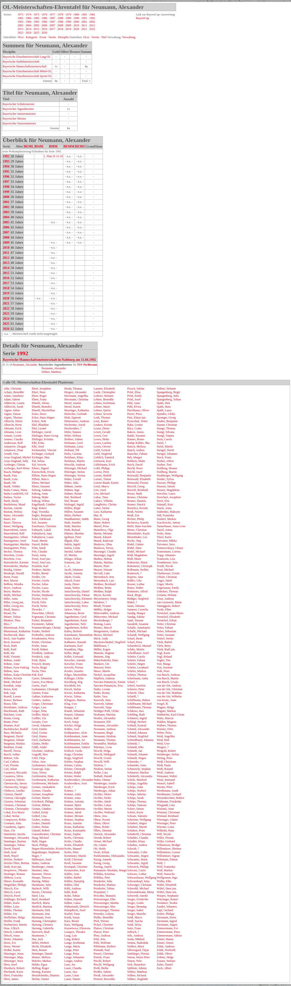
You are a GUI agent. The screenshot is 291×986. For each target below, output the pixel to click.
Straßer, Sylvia (165, 479)
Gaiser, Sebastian (42, 678)
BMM (53, 146)
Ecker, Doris (39, 414)
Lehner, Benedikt (104, 399)
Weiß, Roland (165, 769)
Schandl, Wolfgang (138, 635)
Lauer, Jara (70, 971)
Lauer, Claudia (72, 968)
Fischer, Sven (40, 598)
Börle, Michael (12, 682)
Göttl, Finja (38, 758)
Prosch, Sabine (135, 388)
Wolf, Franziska (166, 866)
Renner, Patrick (136, 504)
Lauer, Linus (71, 975)
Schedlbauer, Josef (138, 653)
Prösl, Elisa (134, 392)
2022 (92, 29)
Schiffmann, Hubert (138, 700)
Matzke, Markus (103, 562)
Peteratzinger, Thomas (107, 910)
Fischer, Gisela (40, 580)
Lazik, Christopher (104, 392)
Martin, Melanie (103, 533)
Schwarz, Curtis (136, 870)
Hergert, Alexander (75, 392)
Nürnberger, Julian (104, 790)
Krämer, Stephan (74, 819)
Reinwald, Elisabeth (139, 479)
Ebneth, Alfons (40, 403)
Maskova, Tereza (104, 548)
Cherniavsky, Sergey (16, 787)
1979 (68, 14)
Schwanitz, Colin (137, 852)
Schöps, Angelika (137, 783)
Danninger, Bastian (15, 841)
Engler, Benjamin (42, 515)
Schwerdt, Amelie (137, 895)
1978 (60, 14)
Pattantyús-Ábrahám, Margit (110, 870)
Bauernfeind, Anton (15, 530)
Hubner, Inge (71, 490)
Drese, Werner (12, 946)
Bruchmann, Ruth (14, 711)
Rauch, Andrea (135, 450)
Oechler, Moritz (103, 808)
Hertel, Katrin (72, 406)
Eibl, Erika (38, 443)
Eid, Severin (39, 464)
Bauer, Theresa (12, 522)
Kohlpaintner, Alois (75, 732)
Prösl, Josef (134, 399)
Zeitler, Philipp (165, 913)
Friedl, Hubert (40, 649)
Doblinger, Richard (15, 899)
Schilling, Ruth (136, 714)
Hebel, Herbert (40, 942)
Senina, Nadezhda (137, 942)
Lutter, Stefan (102, 508)
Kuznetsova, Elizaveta (77, 928)
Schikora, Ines (135, 711)
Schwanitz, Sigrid (137, 863)
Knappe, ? (70, 707)
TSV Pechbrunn (87, 364)
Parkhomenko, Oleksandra (109, 856)
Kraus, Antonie (73, 823)
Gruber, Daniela (41, 823)
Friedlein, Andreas (42, 653)
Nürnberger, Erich (104, 787)
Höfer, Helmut (72, 435)
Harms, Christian (42, 892)
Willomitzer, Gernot (168, 852)
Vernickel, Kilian (167, 620)
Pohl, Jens (100, 939)
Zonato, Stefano (166, 961)
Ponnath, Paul (102, 950)
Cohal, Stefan (11, 816)
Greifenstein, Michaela (45, 783)
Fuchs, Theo (39, 671)
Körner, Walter (72, 776)
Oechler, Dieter (102, 794)
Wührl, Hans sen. (167, 892)
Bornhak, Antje (12, 685)
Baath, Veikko (12, 486)
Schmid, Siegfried (137, 736)
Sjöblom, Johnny (137, 968)
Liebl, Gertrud (102, 450)
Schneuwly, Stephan (139, 769)
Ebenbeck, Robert (14, 968)
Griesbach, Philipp (42, 801)
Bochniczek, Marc (14, 635)
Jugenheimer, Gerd (75, 616)
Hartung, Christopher (44, 921)
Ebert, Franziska (13, 975)
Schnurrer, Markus (138, 772)
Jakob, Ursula (72, 577)
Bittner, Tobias (12, 616)
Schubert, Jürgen (137, 823)
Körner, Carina (73, 765)
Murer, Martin (102, 671)
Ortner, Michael (103, 841)
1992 (92, 18)
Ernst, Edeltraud (41, 519)
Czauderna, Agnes (14, 827)
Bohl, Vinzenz (12, 656)
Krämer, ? (70, 790)
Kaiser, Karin (72, 638)
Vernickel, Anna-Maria (170, 613)
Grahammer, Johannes (45, 765)
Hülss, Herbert (72, 515)
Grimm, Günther (41, 808)
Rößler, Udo (134, 580)
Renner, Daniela (136, 501)
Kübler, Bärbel (72, 877)
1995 (36, 21)
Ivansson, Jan (72, 562)
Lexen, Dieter (102, 428)
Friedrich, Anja (41, 656)
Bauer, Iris (10, 519)
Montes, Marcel (103, 627)
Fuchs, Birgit (39, 667)
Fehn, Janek (39, 548)
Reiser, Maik (134, 493)
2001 (84, 21)
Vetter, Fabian (165, 627)
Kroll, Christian (73, 859)
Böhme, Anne (12, 664)
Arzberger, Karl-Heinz (17, 468)
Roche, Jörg (134, 540)
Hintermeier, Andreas (76, 421)
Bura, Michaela (12, 732)
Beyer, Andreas (12, 587)
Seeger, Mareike (136, 913)
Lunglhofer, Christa (105, 504)
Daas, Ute (9, 830)
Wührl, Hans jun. (167, 888)
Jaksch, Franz (72, 580)
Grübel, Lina (39, 816)
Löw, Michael (102, 493)
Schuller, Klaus (136, 841)
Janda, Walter (72, 587)
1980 (76, 14)
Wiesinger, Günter (167, 819)
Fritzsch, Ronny (41, 664)
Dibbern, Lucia (12, 877)
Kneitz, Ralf (71, 718)
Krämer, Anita (72, 794)
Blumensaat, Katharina (17, 631)
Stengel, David (165, 450)
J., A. (67, 566)
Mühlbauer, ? (101, 645)
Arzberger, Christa (14, 464)
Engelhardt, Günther (44, 504)
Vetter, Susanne (166, 635)
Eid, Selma (38, 461)
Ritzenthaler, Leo (137, 537)
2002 (92, 21)
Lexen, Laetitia (102, 443)
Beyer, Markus (12, 591)
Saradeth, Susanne (138, 624)
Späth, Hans (164, 406)
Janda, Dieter (71, 584)
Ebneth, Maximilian (43, 410)
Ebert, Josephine (41, 388)
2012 (92, 25)
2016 (44, 29)
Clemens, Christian (15, 805)
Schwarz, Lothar (136, 874)
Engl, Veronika (40, 511)
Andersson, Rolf (13, 443)
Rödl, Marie (134, 558)
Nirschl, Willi (101, 761)
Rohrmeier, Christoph (139, 566)
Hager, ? (37, 856)
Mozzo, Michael (103, 635)
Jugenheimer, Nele (75, 624)
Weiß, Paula (164, 765)
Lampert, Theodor (74, 932)
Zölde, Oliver (164, 953)
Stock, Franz (164, 457)
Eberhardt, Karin (13, 971)
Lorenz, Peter (101, 472)
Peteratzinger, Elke (105, 899)
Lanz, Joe (69, 964)
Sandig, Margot (136, 613)
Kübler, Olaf (71, 885)
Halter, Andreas (41, 863)
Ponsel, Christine (104, 953)
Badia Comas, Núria (15, 490)
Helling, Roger (40, 968)
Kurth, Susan (71, 917)
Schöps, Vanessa (136, 805)
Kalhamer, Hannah (75, 642)
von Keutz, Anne (166, 700)
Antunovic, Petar (13, 450)
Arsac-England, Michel (17, 457)
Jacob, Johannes (73, 569)
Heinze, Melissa (41, 957)
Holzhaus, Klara (73, 457)
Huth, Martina (72, 526)
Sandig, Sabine (136, 616)
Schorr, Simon (135, 808)
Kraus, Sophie (72, 834)
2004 (28, 25)
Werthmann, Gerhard (169, 794)
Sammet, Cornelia (137, 609)
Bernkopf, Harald (14, 573)
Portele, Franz (102, 957)
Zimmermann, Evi (167, 928)
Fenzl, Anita (39, 555)
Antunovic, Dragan (15, 446)
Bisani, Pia (10, 613)
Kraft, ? (68, 787)
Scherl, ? (132, 682)
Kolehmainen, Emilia (76, 743)
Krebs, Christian (73, 837)
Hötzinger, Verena (74, 475)
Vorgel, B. (163, 703)
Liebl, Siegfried (103, 453)
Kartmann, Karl (73, 645)
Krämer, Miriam (73, 816)
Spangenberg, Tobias (169, 399)
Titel (103, 37)
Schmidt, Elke (135, 747)
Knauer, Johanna (74, 714)
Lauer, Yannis (72, 979)
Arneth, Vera (11, 453)
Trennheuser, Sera (167, 562)
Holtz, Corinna (72, 453)
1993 (20, 21)
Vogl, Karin (163, 653)
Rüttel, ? (132, 602)
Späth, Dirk (163, 403)
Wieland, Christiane (168, 812)
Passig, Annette (103, 859)
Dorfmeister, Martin (15, 924)
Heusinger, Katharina (76, 410)
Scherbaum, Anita (137, 678)
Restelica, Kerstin (137, 508)
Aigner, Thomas (13, 417)
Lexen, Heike (101, 439)
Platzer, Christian (104, 928)
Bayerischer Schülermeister (19, 104)
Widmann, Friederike (169, 801)
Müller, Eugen (102, 649)
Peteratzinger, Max (105, 906)
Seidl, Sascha (135, 921)
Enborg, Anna (40, 493)
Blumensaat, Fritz (14, 627)
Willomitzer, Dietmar (169, 848)
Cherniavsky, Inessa (15, 783)
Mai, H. (98, 515)
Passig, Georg (102, 863)
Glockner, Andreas (43, 750)
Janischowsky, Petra (76, 606)
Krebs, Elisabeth (73, 845)
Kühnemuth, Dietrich (76, 906)
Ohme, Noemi (102, 819)
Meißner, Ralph (103, 591)
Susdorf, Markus (166, 519)
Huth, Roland (72, 530)
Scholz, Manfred (137, 779)
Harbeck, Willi (40, 888)
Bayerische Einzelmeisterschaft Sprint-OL (27, 76)
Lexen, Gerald (102, 432)
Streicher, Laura (166, 493)
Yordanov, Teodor (167, 903)
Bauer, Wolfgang (13, 526)
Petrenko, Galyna (104, 913)
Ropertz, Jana (135, 577)
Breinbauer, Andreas (15, 707)
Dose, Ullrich (11, 928)
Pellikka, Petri (102, 877)
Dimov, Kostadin (13, 881)
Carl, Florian (11, 765)
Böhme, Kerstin (13, 678)
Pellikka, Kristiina (104, 874)
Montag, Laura (102, 624)
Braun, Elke (10, 703)
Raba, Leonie (135, 424)
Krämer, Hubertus (74, 808)
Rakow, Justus (135, 432)
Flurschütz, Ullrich (43, 613)
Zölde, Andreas (165, 946)
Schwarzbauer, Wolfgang (141, 877)
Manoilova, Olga (103, 530)
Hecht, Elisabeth (41, 946)
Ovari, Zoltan (101, 852)
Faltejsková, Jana (42, 533)
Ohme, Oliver (102, 823)
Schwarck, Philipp (138, 866)
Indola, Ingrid (72, 544)
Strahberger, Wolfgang (170, 475)
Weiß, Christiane (166, 761)
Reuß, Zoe (133, 515)
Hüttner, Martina (74, 533)
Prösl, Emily (134, 395)
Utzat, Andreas (165, 598)
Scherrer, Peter (135, 689)
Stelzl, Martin (165, 446)
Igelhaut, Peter (72, 537)
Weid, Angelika (166, 736)
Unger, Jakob (164, 580)
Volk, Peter (163, 671)
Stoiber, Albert (165, 461)
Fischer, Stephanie (42, 595)
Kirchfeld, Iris (72, 685)
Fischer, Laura (40, 587)
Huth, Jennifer (72, 522)
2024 (28, 32)
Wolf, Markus (165, 870)
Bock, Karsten (12, 642)
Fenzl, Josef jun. (41, 558)
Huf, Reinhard (72, 497)
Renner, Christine (137, 497)
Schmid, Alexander (138, 729)
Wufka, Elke (164, 881)
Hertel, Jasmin (72, 403)
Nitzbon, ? (100, 765)
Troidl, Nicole (165, 566)
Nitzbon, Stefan (103, 769)
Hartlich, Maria (41, 903)
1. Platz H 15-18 (53, 156)
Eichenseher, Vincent (44, 450)
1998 (60, 21)
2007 (52, 25)
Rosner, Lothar (136, 584)
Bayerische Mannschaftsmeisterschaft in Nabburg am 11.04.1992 (49, 360)
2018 (60, 29)
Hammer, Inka (40, 870)
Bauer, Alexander (14, 515)
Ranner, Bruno (135, 439)
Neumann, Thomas (105, 740)
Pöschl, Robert (102, 961)
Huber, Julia (71, 482)
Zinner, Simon (165, 942)
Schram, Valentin (137, 816)
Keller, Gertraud (73, 656)
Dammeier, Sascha (14, 834)
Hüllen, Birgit (72, 508)
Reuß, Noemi (135, 511)
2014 (28, 29)
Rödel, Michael (136, 551)
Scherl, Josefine (136, 685)
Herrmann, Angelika (76, 395)
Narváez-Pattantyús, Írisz (108, 685)
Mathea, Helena (103, 558)
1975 (36, 14)
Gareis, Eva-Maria (42, 682)
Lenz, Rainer (101, 421)
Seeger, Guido (135, 903)
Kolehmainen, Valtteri (77, 747)
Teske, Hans (164, 533)
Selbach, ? (133, 932)
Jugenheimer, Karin (75, 620)
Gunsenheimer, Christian (46, 834)
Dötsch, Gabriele (13, 932)
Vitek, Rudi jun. (166, 649)
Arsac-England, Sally (16, 461)
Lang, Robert (71, 939)
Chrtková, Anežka (14, 790)
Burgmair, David (13, 736)
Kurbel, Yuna (72, 913)
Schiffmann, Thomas (139, 707)
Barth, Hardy (11, 501)
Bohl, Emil (10, 649)
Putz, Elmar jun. (136, 417)
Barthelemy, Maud (14, 504)
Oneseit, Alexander (105, 834)
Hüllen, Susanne (73, 511)
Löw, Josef (100, 490)
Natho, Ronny (102, 693)
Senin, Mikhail (135, 939)
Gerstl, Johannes (41, 725)
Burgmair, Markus (14, 743)
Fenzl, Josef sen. (41, 562)
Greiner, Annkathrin (43, 787)
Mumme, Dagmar (104, 653)
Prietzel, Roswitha (104, 979)
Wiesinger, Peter (166, 823)
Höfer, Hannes (72, 432)
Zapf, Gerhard (165, 910)
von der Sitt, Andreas (169, 685)
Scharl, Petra (134, 642)
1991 (84, 18)
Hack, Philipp (40, 845)
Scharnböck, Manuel (139, 645)
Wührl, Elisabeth (166, 885)
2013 (20, 29)
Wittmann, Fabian (167, 859)
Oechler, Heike (102, 798)
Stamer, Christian (167, 424)
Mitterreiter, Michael (106, 616)
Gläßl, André (39, 747)
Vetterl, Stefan (165, 638)
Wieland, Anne (165, 808)
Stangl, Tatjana (165, 435)
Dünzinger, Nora (13, 961)
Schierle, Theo (135, 693)
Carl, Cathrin (11, 761)
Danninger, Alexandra (16, 837)
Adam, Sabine (12, 399)
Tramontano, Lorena (168, 551)
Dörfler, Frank (12, 921)
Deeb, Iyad (10, 852)
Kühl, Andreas (72, 888)
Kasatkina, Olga (73, 649)
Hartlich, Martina (42, 906)
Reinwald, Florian (137, 482)
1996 (44, 21)
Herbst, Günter (40, 979)
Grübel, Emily (40, 812)
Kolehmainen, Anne (75, 736)
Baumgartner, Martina (16, 544)
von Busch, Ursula (167, 682)
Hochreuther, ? (72, 428)
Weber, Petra (164, 732)
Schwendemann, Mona (140, 892)
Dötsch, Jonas (12, 935)
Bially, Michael (12, 595)
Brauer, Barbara (13, 700)
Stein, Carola (164, 439)
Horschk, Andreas (74, 464)
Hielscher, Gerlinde (75, 414)
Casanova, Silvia (13, 776)
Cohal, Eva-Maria (14, 812)
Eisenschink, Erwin (43, 472)
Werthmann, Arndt (167, 790)
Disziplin (63, 37)
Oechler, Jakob (102, 801)
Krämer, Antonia (74, 801)
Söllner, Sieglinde (137, 979)
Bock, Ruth (10, 645)
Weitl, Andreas (165, 772)
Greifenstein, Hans (43, 776)
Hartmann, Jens (41, 913)
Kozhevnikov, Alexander (78, 779)
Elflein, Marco (40, 479)
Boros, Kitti (10, 689)
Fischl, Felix (39, 602)
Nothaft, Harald (103, 776)
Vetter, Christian (166, 624)
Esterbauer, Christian (44, 526)
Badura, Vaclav (12, 497)
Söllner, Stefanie (166, 388)
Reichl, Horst (135, 468)
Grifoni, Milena (41, 805)
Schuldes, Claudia (137, 837)
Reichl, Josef (134, 472)
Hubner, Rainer (73, 493)
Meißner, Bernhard (105, 584)
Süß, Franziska (165, 515)
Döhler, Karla (12, 903)
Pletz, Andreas (102, 935)
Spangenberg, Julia (168, 395)
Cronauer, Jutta (12, 823)
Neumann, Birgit (103, 732)
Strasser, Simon (166, 486)
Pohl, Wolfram (102, 942)
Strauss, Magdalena (168, 490)
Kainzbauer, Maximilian (78, 635)
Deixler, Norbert (13, 859)
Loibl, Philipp (102, 468)
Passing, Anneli (103, 866)
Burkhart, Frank (13, 747)
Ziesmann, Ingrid (167, 921)
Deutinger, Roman (14, 874)
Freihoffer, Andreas (43, 635)
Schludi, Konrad (136, 725)
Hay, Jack (37, 939)
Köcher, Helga (72, 725)
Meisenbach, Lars (104, 580)
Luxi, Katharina (103, 511)
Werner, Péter (164, 787)
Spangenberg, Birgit (168, 392)
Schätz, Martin (135, 649)
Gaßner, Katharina (42, 696)
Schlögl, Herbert (136, 722)
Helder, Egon (39, 964)
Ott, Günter (100, 845)
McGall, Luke (102, 573)
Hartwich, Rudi (41, 932)
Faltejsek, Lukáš (41, 530)
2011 (84, 25)
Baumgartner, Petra (15, 548)
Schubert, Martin (137, 827)
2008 (60, 25)
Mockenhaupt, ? (103, 620)
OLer (21, 37)
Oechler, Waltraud (104, 812)
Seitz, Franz (134, 928)
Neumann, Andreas (105, 729)
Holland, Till (71, 450)
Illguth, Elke (71, 540)
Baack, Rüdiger (13, 472)
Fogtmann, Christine (44, 616)
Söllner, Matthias (51, 372)
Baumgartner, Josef (15, 540)
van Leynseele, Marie (169, 602)
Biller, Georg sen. (14, 606)
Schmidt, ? (133, 743)
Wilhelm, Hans (165, 830)
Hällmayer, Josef (41, 859)
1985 (36, 18)
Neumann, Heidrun (105, 736)
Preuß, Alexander (104, 975)
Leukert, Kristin (103, 424)
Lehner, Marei (102, 406)
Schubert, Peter (136, 830)
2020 (76, 29)
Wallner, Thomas (167, 725)
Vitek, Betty (164, 645)
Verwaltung (128, 37)
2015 (36, 29)
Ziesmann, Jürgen (167, 924)
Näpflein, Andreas (104, 678)
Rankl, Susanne (136, 435)
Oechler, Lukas (102, 805)
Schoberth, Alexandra (139, 776)
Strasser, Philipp (166, 482)
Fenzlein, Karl (40, 566)
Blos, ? (8, 624)
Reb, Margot (134, 457)
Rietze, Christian (137, 530)
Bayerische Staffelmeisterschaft (21, 61)
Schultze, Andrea (137, 845)
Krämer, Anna (72, 798)
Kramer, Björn (72, 805)
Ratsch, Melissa (136, 446)
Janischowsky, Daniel (76, 591)
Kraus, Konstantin (74, 830)
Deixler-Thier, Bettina (16, 863)
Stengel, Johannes (167, 453)
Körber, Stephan (73, 761)
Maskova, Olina (103, 544)
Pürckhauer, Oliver (138, 410)
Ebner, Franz (39, 399)
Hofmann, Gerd (73, 443)
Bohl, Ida (9, 653)
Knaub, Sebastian (74, 711)
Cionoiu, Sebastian (15, 801)
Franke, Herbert (41, 631)
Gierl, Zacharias (41, 740)
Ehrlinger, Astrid (41, 432)
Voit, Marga (163, 664)
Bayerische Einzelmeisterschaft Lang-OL (27, 56)
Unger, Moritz (165, 584)
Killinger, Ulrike (74, 678)
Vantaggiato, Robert (168, 606)
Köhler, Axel (71, 729)
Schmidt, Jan (134, 750)
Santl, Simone (135, 620)
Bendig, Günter (12, 569)
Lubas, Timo (101, 497)
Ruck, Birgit (134, 595)
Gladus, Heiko (40, 743)
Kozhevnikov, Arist (75, 783)
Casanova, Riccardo (15, 772)
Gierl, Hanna (39, 736)
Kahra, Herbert (73, 631)
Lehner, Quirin (102, 410)
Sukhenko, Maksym (168, 511)
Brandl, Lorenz (12, 696)
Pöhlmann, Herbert (105, 946)
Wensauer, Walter (167, 776)
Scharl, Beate (135, 638)
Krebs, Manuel (72, 848)
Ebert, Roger (39, 395)
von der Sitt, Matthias (169, 693)
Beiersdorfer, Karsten (16, 562)
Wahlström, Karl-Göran (170, 714)
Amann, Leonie (13, 435)
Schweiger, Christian (139, 885)
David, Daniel (12, 848)
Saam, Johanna (136, 606)
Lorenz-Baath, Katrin (106, 482)
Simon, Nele (134, 961)
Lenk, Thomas (102, 417)
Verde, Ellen (164, 609)
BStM (39, 146)
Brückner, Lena (12, 714)
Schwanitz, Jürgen (138, 856)
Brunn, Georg (12, 718)
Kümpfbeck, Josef (74, 910)
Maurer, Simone (103, 569)
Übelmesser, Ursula (168, 573)
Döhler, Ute (10, 913)
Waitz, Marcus (165, 718)
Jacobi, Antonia (73, 573)
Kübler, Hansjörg (74, 881)
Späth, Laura (164, 410)
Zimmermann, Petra (168, 932)
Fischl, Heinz (39, 606)
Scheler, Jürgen (136, 664)
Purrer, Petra (134, 414)
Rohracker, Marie (137, 562)
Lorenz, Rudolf (102, 475)
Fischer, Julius (40, 584)
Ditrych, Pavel (12, 895)
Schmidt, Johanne (137, 754)
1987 (52, 18)
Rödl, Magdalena (137, 555)
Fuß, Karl (37, 674)
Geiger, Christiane (42, 703)
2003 (20, 25)
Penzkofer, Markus (105, 885)
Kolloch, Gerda (73, 750)
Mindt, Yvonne (102, 606)
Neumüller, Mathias (105, 743)
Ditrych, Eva (11, 888)
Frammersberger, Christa (46, 627)
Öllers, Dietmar (103, 830)
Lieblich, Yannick (104, 457)
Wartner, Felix (165, 729)
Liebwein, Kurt (102, 461)
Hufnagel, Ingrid (74, 504)
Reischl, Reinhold (137, 490)
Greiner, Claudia (41, 790)
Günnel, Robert (41, 830)
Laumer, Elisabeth (104, 388)
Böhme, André (12, 660)
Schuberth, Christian (139, 834)
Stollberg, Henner (167, 468)
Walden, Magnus (166, 722)
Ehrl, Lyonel (39, 428)
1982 (92, 14)
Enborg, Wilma (41, 501)
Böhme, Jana (11, 671)
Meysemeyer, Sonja (105, 598)
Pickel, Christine (103, 924)
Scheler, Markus (136, 671)
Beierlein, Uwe (12, 558)
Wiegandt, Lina (166, 805)
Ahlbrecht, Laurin (14, 403)
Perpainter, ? (101, 892)
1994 (28, 21)
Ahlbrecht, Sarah (13, 406)
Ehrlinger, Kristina (43, 439)
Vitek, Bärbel (164, 642)
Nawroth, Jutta (102, 700)
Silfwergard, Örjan (138, 950)
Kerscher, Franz (73, 664)
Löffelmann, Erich (104, 464)
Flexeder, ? (38, 609)
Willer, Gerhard (166, 841)
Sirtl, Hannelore (136, 964)
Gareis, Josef (39, 685)
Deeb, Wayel (11, 856)
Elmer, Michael (41, 482)
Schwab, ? (133, 848)
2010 (76, 25)
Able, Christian (12, 388)
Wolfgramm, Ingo (167, 877)
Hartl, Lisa (38, 895)
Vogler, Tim (163, 660)
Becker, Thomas (13, 551)
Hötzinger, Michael (75, 468)
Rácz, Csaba (134, 428)
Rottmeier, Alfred (137, 591)
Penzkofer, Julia (103, 881)
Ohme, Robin (101, 827)
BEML (29, 146)
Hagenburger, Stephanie (46, 852)
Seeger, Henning (137, 906)
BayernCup (142, 18)
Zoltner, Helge (165, 957)
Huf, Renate (71, 501)
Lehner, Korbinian (104, 403)
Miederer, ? (100, 602)
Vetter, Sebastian (166, 631)
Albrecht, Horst (13, 424)
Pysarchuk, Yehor (137, 421)
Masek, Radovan (103, 540)
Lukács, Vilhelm (103, 501)
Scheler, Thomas (137, 674)
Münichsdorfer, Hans (106, 660)
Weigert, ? (163, 747)
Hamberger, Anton (42, 866)
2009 (68, 25)
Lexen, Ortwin (102, 446)
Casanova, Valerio (14, 779)
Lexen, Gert (100, 435)
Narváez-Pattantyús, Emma (109, 682)
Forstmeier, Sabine (43, 624)
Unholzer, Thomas (167, 591)
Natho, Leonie (102, 689)
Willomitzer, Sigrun (168, 856)
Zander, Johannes (167, 906)
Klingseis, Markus (74, 700)
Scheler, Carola (136, 656)
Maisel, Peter (101, 526)
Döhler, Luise (12, 906)
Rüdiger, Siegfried (138, 598)
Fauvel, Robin (40, 544)
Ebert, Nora (38, 392)
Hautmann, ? (39, 935)
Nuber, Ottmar (102, 779)
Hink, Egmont (72, 417)
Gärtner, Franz (40, 693)
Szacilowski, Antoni (168, 522)
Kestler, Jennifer (73, 671)
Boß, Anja (9, 693)
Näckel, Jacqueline (105, 674)
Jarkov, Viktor (72, 609)
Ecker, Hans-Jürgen (43, 417)
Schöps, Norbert (136, 790)
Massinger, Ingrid (104, 555)
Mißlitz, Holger (103, 609)
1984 (28, 18)
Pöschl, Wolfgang (104, 964)
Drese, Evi (10, 942)
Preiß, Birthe (101, 968)
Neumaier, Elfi (102, 722)
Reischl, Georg (136, 486)
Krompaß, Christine (75, 866)
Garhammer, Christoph (45, 689)
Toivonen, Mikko (167, 540)
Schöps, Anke (135, 787)
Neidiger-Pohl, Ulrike (106, 711)
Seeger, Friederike (137, 899)
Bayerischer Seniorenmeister (19, 123)
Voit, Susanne (165, 667)
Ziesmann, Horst (166, 917)
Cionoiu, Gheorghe (15, 798)
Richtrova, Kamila (138, 522)
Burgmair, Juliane (14, 740)
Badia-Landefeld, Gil (16, 493)
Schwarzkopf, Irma (138, 881)
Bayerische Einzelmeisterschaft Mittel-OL (27, 71)
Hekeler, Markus (41, 961)
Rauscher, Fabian (137, 453)
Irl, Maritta (70, 555)
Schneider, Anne (136, 765)
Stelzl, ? (161, 443)
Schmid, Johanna (137, 732)
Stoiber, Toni (164, 464)
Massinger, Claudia (105, 551)
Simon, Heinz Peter (138, 957)
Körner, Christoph (74, 769)
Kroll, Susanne (72, 863)
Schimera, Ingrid (137, 718)
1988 (60, 18)
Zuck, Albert (164, 968)
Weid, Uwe (163, 743)
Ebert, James (11, 979)
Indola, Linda (72, 548)
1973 (20, 14)
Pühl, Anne (133, 403)
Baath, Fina (10, 475)
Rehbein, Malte (136, 461)
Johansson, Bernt (74, 613)
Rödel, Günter (135, 544)
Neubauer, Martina (104, 714)
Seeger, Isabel (135, 910)
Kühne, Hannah (73, 899)
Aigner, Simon (12, 414)
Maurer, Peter (102, 566)
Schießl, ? (133, 696)
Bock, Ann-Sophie (14, 638)
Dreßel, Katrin (12, 950)
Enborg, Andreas (41, 490)
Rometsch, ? (134, 573)
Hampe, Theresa (41, 877)
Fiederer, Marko (41, 569)
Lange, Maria (72, 946)
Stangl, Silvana (165, 432)
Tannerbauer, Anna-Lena (171, 526)
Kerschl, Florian (73, 667)
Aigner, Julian (12, 410)
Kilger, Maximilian (75, 674)
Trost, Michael (165, 569)
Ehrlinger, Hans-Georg (45, 435)
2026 (44, 32)
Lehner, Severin (103, 414)
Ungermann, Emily (168, 587)
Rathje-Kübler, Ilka (138, 443)
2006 (44, 25)
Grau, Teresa (39, 772)
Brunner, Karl (12, 725)
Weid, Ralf (163, 740)
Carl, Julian (10, 769)
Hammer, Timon (41, 874)
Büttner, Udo (11, 758)
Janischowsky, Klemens (78, 598)
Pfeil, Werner (101, 921)
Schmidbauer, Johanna (140, 740)
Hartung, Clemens (42, 924)
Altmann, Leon (12, 432)
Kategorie (31, 37)
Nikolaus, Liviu (103, 747)
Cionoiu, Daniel (13, 794)
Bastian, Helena (13, 511)
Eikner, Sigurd (40, 468)
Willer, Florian (165, 837)
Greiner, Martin (41, 798)
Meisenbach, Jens (104, 577)
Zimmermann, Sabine (169, 935)
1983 (20, 18)
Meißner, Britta (103, 587)
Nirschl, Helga (102, 750)
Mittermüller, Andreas (106, 613)
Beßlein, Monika (13, 584)
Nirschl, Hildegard (104, 754)
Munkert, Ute (101, 664)
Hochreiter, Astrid (74, 424)
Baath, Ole (10, 482)
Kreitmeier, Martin (75, 856)
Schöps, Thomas (136, 801)
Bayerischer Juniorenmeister (19, 113)
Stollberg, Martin (167, 472)
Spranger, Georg (166, 417)
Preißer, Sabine (102, 971)
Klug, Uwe (70, 703)
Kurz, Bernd (71, 921)
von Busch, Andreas (168, 674)
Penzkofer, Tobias (104, 888)
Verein (52, 37)
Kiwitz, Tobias (72, 696)
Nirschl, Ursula (102, 758)
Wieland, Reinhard (167, 816)
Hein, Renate (39, 950)
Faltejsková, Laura (42, 537)
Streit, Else (163, 501)
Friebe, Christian (41, 642)
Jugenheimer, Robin (75, 627)
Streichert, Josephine (169, 497)
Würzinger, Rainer (167, 899)
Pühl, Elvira (134, 406)
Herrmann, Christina (76, 399)
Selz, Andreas (135, 935)
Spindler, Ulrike (166, 414)
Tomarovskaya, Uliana (170, 548)
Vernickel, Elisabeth (168, 616)
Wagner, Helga (165, 707)
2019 (68, 29)
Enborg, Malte (40, 497)
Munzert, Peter (102, 667)
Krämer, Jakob (72, 812)
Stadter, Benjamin (167, 421)
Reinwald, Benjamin (139, 475)
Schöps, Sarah (135, 798)
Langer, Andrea (73, 961)
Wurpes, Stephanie (167, 895)
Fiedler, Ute (39, 577)
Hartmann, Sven (41, 917)
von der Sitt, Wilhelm (169, 696)
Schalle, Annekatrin (138, 627)
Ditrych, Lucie (12, 892)
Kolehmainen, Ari (74, 740)
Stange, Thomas (166, 428)
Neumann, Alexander (25, 364)
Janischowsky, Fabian (77, 595)
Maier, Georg (101, 519)
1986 (44, 18)
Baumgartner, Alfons (16, 537)
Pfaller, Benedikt (103, 917)
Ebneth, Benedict (42, 406)
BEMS (80, 146)
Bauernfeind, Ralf (14, 533)
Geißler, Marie (40, 714)
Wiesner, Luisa (165, 827)
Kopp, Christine (73, 754)
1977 (52, 14)
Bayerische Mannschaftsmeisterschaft (25, 66)
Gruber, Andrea (41, 819)
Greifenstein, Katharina (45, 779)
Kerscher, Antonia (74, 660)
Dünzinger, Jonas (14, 953)
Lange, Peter (71, 950)
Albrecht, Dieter (13, 421)
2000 (76, 21)
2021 (84, 29)
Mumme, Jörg (102, 656)
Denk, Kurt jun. (13, 866)
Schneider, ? (134, 761)
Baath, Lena (11, 479)
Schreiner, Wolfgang (139, 819)
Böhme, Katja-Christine (17, 674)
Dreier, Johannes (13, 939)
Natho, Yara (100, 696)
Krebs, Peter (71, 852)
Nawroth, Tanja (103, 707)
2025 (36, 32)
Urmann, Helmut (166, 595)
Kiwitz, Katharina (74, 693)
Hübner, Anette (73, 486)
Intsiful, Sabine (73, 551)
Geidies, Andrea (41, 700)
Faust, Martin (40, 540)
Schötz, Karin (135, 812)
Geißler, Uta (39, 718)
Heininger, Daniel (42, 953)
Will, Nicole (164, 834)
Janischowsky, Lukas (76, 602)
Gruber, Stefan (40, 827)
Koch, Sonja (71, 722)
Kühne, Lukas (72, 903)
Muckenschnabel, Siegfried (109, 642)
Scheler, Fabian (136, 660)
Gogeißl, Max (40, 754)
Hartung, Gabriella (43, 928)
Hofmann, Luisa (73, 446)
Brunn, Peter (11, 722)
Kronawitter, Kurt (74, 870)
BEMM (69, 146)
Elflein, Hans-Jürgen (44, 475)
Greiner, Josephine (43, 794)
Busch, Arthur (12, 754)
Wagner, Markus (166, 711)
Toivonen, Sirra (166, 544)
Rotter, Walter (135, 587)
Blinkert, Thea (12, 620)
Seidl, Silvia (134, 924)
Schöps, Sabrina (136, 794)
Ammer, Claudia (13, 439)
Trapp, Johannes (166, 555)
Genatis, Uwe (40, 722)
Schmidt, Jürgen (136, 758)
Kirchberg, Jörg (73, 682)
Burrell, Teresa (12, 750)
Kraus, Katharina (74, 827)
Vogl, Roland (164, 656)
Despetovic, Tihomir (16, 870)
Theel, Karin (164, 537)
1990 (76, 18)
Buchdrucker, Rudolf (16, 729)
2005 (36, 25)
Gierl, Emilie (39, 729)
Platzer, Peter (101, 932)
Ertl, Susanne (39, 522)
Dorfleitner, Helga (14, 917)
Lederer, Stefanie (104, 395)
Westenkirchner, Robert (170, 798)
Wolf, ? (161, 863)
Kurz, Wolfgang (73, 924)
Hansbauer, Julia (41, 885)
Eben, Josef (10, 964)
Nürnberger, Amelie (105, 783)
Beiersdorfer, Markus (16, 566)
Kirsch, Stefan (72, 689)
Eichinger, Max (41, 457)
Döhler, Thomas (13, 910)
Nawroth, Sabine (103, 703)
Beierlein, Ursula (13, 555)
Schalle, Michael (137, 631)
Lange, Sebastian (74, 957)
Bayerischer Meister (14, 118)
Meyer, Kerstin (102, 595)
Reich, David (134, 464)
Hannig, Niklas (41, 881)
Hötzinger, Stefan (74, 472)
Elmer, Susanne (41, 486)
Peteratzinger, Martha (106, 903)
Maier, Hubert (102, 522)
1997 (52, 21)
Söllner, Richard (136, 975)
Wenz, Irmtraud (166, 779)
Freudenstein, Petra (43, 638)
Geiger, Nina (39, 711)
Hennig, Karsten (41, 971)
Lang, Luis (70, 935)
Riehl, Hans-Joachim (139, 526)
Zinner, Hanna (165, 939)
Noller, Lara (101, 772)
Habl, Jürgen (39, 841)
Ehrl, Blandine (40, 424)
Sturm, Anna (164, 508)
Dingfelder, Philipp (15, 885)
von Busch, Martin (167, 678)
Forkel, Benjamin (42, 620)
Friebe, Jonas (39, 645)
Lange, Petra (71, 953)
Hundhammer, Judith (76, 519)
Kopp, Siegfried (73, 758)
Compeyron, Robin (15, 819)
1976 (44, 14)
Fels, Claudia (39, 551)
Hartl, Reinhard (41, 899)
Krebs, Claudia (73, 841)
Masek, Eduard (102, 537)
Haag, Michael (40, 837)
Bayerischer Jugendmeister (18, 109)
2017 (52, 29)
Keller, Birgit (71, 653)
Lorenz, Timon (102, 479)
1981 (84, 14)
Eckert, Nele (39, 421)
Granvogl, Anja (41, 769)
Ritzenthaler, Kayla (138, 533)
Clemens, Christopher (16, 808)
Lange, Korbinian (74, 942)
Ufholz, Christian (167, 577)
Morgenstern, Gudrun (106, 631)
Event (42, 37)
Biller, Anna (11, 598)
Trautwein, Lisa (166, 558)
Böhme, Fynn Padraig (16, 667)
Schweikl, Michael (138, 888)
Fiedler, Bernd (40, 573)
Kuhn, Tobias (72, 895)
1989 (68, 18)
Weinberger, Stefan (168, 754)
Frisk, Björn (39, 660)
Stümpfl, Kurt (165, 504)
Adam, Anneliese (14, 395)
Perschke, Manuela (105, 895)
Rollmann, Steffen (138, 569)
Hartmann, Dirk (41, 910)
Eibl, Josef (38, 446)
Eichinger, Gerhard (43, 453)
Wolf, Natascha (166, 874)
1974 (28, 14)
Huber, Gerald (72, 479)
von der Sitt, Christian (169, 689)
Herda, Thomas (73, 388)
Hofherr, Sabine (73, 439)
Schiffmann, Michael (139, 703)
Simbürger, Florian (138, 953)
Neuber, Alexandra (104, 718)
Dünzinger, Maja (13, 957)
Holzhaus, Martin (74, 461)
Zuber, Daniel (165, 964)
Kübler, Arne (71, 874)
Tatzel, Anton (164, 530)
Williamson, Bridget (168, 845)
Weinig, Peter (164, 758)
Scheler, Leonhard (137, 667)
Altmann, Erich (12, 428)
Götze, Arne (39, 761)
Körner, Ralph (72, 772)
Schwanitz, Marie (137, 859)
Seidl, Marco (134, 917)
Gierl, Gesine (39, 732)
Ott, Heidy (100, 848)
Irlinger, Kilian (73, 558)
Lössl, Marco (101, 486)
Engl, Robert (39, 508)
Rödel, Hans (134, 548)
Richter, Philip (135, 519)
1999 (68, 21)
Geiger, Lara (39, 707)
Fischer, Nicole (41, 591)
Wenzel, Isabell (166, 783)
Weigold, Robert (166, 750)
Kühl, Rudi (70, 892)
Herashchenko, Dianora (45, 975)
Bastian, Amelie (13, 508)
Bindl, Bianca (12, 609)
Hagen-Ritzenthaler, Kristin (48, 848)
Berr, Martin (11, 580)
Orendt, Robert (102, 837)
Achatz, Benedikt (14, 392)
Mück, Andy (101, 638)
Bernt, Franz (11, 577)
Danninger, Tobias (14, 845)
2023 (20, 32)
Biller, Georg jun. (14, 602)
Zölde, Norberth (166, 950)
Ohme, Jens (100, 816)
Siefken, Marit (135, 946)
